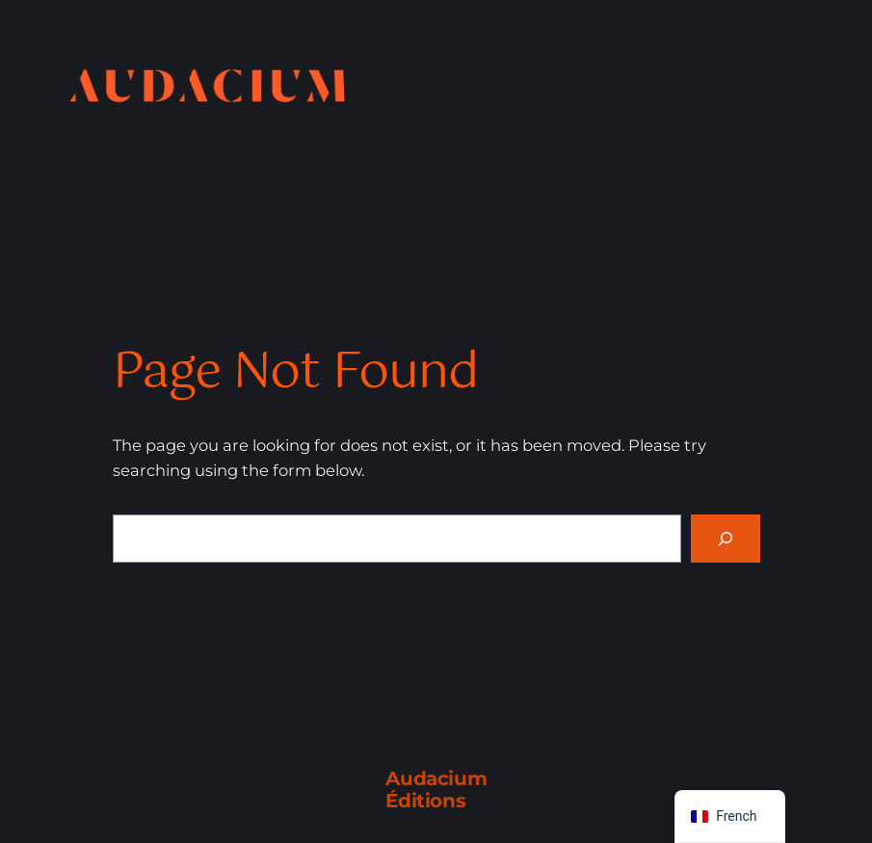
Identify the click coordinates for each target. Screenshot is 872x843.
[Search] (725, 538)
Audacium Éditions (436, 789)
